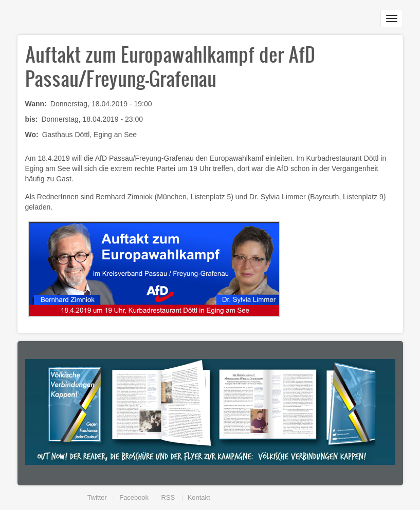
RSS (168, 497)
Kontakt (199, 497)
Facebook (134, 497)
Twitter (97, 497)
